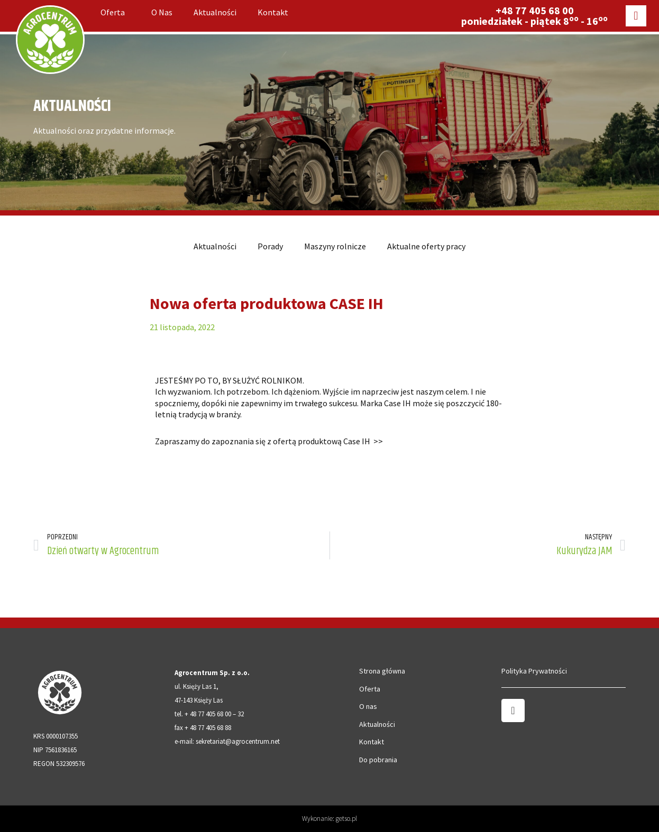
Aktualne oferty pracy (426, 246)
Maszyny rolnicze (335, 246)
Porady (270, 246)
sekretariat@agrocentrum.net (238, 741)
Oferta (115, 12)
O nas (161, 12)
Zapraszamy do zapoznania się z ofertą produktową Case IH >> (269, 441)
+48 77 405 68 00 (535, 10)
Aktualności (215, 12)
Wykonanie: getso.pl (329, 818)
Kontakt (273, 12)
